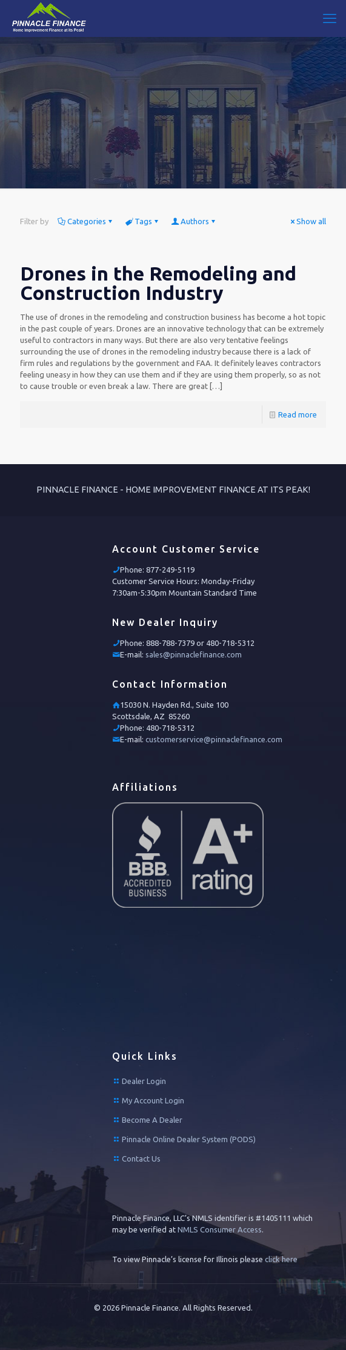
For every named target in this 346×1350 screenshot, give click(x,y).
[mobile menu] (329, 18)
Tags (142, 221)
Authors (194, 221)
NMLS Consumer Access (220, 1229)
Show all (307, 221)
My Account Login (153, 1100)
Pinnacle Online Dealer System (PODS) (189, 1139)
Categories (86, 221)
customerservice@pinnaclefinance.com (213, 739)
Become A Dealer (152, 1120)
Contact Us (141, 1158)
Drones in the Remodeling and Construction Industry (158, 283)
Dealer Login (144, 1081)
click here (281, 1259)
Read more (297, 414)
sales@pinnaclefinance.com (193, 654)
